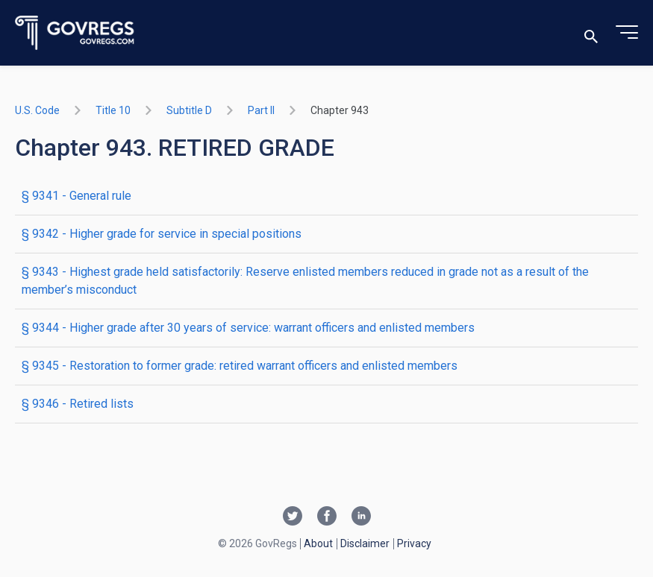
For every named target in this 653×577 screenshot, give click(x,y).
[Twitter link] (292, 517)
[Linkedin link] (361, 517)
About (318, 543)
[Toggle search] (591, 33)
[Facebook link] (327, 517)
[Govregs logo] (75, 33)
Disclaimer (365, 543)
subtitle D (189, 110)
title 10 (113, 110)
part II (261, 110)
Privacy (414, 543)
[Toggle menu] (627, 32)
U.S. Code (37, 110)
